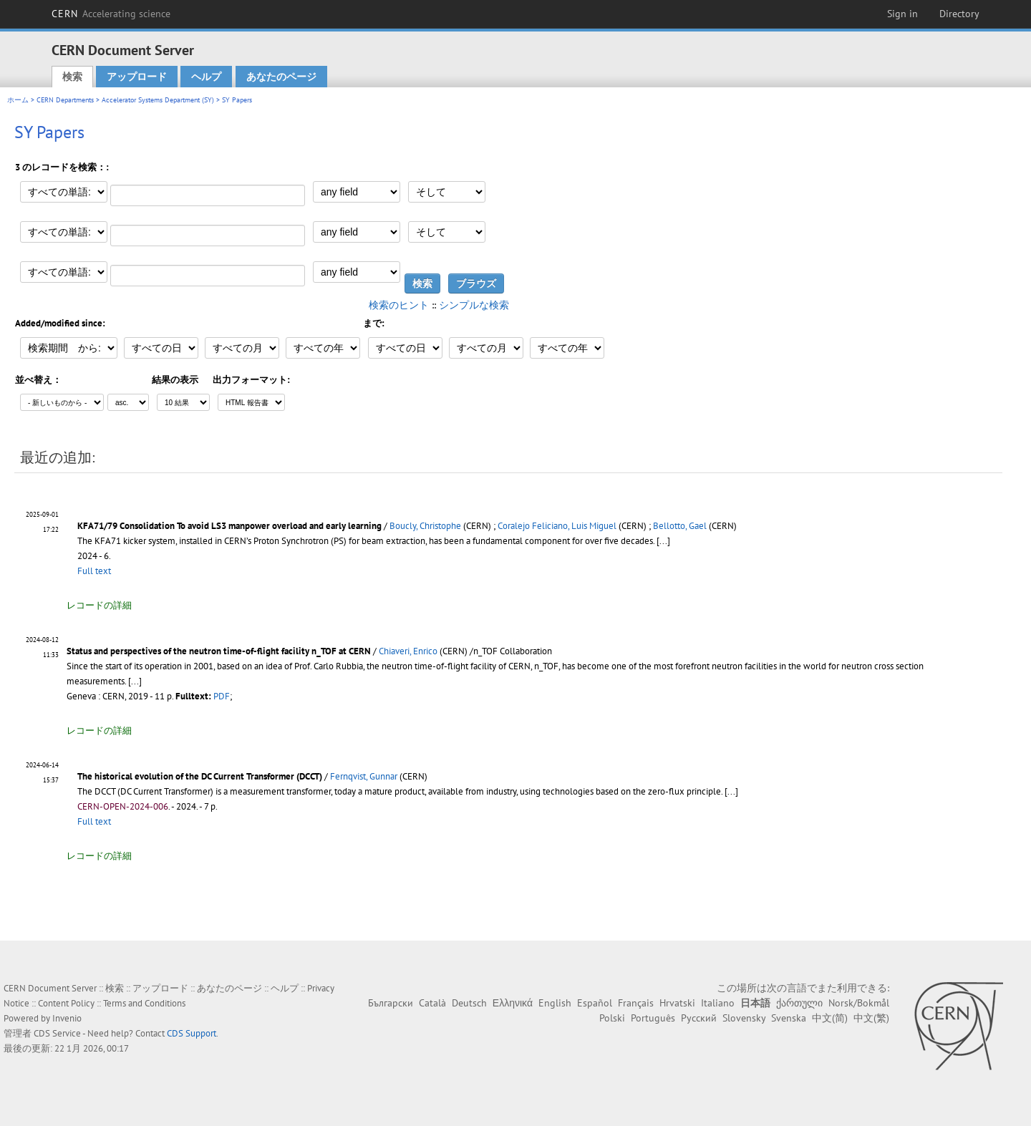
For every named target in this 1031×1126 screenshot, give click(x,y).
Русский (699, 1017)
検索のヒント (399, 305)
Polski (612, 1017)
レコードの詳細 (99, 605)
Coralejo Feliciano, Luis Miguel (557, 526)
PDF (221, 696)
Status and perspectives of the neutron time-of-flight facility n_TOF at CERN (219, 651)
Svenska (788, 1017)
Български (390, 1002)
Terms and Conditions (144, 1003)
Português (653, 1017)
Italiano (718, 1002)
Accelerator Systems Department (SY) (158, 100)
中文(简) (830, 1017)
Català (432, 1002)
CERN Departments (65, 100)
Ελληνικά (513, 1002)
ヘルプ (206, 76)
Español (594, 1002)
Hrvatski (677, 1002)
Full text (94, 571)
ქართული (799, 1002)
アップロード (137, 76)
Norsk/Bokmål (858, 1002)
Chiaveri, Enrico (408, 651)
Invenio (67, 1018)
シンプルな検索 (474, 305)
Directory (959, 13)
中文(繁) (871, 1017)
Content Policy (66, 1003)
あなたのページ (281, 76)
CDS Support (191, 1033)
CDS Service (57, 1033)
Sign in (902, 13)
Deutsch (469, 1002)
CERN (111, 13)
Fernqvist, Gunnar (363, 776)
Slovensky (743, 1017)
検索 (72, 76)
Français (636, 1002)
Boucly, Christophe (425, 526)
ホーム (18, 100)
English (554, 1002)
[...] (663, 541)
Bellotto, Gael (680, 526)
